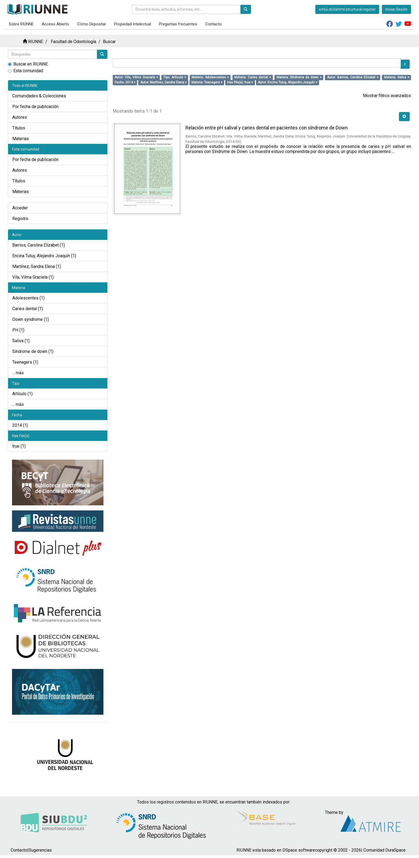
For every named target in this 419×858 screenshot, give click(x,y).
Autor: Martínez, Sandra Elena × (163, 82)
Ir (405, 64)
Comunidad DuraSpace (384, 850)
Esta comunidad (25, 70)
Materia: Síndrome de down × (299, 77)
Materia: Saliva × (396, 77)
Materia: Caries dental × (252, 77)
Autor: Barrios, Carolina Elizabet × (353, 77)
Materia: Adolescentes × (210, 77)
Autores (19, 117)
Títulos (18, 127)
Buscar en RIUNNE (28, 64)
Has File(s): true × (240, 82)
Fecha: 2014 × (125, 82)
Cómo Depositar (91, 24)
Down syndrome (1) (30, 319)
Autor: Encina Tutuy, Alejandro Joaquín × (287, 82)
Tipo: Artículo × (174, 77)
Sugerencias (40, 850)
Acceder (20, 207)
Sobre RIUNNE (21, 24)
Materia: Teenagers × (206, 82)
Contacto (213, 24)
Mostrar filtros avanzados (387, 95)
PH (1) (18, 330)
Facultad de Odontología (73, 41)
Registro (20, 218)
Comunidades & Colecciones (39, 95)
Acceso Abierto (55, 24)
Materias (20, 138)
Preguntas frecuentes (178, 24)
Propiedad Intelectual (132, 24)
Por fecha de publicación (35, 106)
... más (18, 372)
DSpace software (298, 850)
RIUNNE (35, 41)
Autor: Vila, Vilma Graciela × (136, 77)
